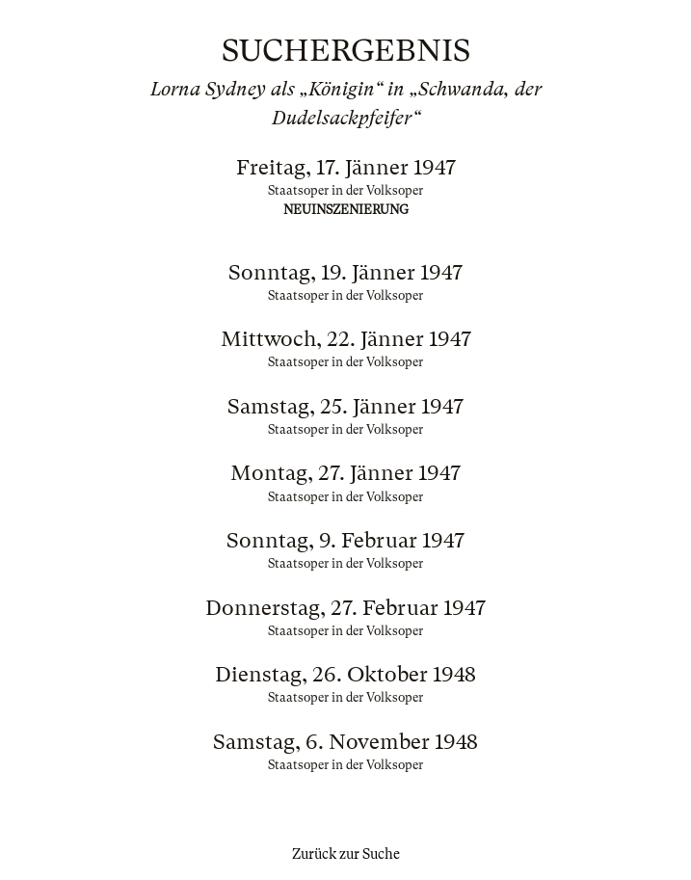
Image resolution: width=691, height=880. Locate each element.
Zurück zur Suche (346, 854)
